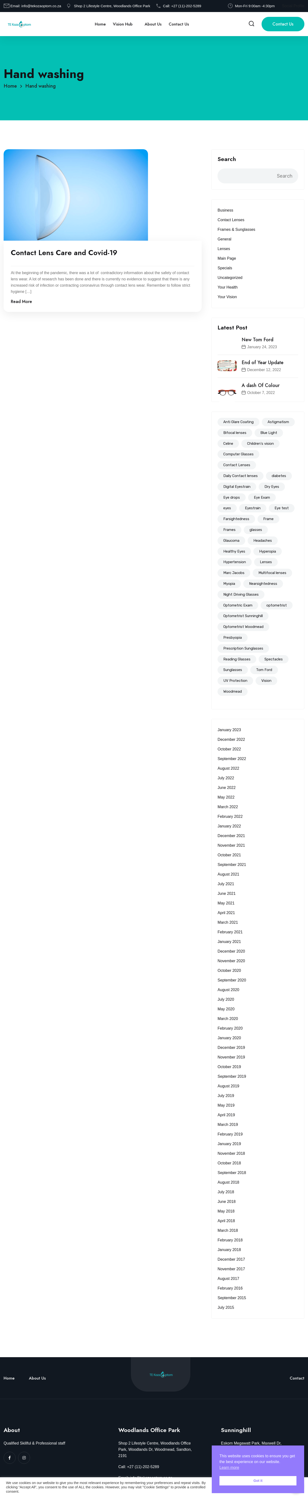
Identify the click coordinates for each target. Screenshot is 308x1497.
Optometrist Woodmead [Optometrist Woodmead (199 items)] (243, 627)
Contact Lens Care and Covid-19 (64, 253)
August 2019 (228, 1086)
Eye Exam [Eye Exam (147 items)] (262, 497)
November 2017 (231, 1269)
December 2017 (231, 1259)
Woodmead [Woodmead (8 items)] (232, 691)
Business (225, 210)
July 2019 (226, 1096)
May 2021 (226, 903)
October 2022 (229, 749)
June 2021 (227, 893)
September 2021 (232, 865)
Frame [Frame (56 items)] (268, 519)
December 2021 (231, 836)
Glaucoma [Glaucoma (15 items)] (231, 540)
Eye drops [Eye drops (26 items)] (231, 497)
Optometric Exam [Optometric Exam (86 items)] (237, 605)
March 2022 (228, 807)
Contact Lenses (231, 220)
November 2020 (231, 961)
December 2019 (231, 1047)
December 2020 (231, 951)
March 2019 (228, 1125)
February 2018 (230, 1240)
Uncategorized (230, 278)
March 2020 (228, 1019)
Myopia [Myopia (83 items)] (229, 583)
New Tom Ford (257, 340)
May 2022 (226, 797)
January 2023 (229, 730)
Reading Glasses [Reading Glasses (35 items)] (236, 659)
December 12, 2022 (264, 370)
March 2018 (228, 1230)
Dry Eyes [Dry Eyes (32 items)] (271, 486)
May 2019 (226, 1105)
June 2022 (227, 788)
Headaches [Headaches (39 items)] (262, 540)
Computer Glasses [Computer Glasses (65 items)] (238, 454)
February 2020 (230, 1028)
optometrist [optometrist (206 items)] (276, 605)
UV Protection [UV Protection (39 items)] (235, 680)
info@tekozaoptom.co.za (41, 6)
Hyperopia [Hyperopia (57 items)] (267, 551)
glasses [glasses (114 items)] (256, 530)
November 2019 (231, 1057)
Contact (297, 1378)
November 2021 (231, 845)
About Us (153, 24)
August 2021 (228, 874)
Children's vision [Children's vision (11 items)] (260, 443)
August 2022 (228, 768)
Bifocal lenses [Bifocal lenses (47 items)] (234, 433)
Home (100, 24)
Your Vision (227, 297)
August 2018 (228, 1182)
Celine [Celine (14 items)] (228, 443)
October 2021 (229, 855)
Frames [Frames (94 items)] (229, 530)
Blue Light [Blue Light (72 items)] (268, 433)
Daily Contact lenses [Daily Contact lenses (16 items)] (240, 476)
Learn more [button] (229, 1467)
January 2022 (229, 826)
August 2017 (228, 1279)
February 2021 (230, 932)
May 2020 (226, 1009)
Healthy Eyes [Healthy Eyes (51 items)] (234, 551)
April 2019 (226, 1115)
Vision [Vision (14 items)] (266, 680)
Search (227, 159)
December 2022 (231, 739)
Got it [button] (258, 1481)
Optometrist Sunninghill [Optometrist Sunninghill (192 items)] (243, 616)
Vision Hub (123, 24)
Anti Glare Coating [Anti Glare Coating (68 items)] (238, 422)
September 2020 (232, 980)
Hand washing (40, 86)
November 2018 (231, 1153)
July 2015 (226, 1307)
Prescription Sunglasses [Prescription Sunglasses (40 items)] (243, 648)
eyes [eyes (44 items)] (227, 508)
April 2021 (226, 913)
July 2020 (226, 999)
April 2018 (226, 1221)
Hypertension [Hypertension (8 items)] (234, 562)
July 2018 (226, 1192)
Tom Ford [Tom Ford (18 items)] (264, 670)
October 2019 (229, 1067)
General (224, 239)
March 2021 (228, 922)
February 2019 (230, 1134)
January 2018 (229, 1250)
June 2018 (227, 1202)
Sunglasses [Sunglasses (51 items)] (232, 670)
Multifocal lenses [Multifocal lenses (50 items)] (272, 573)
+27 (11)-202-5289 (186, 6)
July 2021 (226, 884)
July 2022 (226, 778)
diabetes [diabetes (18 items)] (279, 476)
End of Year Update (262, 363)
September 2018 (232, 1173)
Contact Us (179, 24)
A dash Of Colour (261, 385)
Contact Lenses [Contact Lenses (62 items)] (236, 465)
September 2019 (232, 1076)
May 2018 (226, 1211)
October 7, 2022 (261, 393)
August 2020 (228, 990)
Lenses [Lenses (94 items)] (266, 562)
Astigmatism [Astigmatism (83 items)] (278, 422)
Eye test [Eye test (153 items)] (282, 508)
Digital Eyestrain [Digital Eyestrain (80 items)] (236, 486)
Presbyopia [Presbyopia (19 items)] (232, 637)
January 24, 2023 (262, 347)
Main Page (227, 258)
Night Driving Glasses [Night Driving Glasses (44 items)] (241, 594)
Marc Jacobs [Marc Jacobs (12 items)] (233, 573)
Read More (21, 302)
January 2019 (229, 1144)
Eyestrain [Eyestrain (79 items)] (253, 508)
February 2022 (230, 816)
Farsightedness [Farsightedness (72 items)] (236, 519)
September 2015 (232, 1298)
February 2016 (230, 1288)
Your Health (227, 287)
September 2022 (232, 759)
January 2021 (229, 942)
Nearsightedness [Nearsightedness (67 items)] (263, 583)
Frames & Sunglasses (236, 229)
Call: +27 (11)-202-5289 (138, 1467)
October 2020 (229, 970)
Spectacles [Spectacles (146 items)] (273, 659)
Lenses (224, 249)
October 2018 (229, 1163)
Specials (225, 268)
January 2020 (229, 1038)
